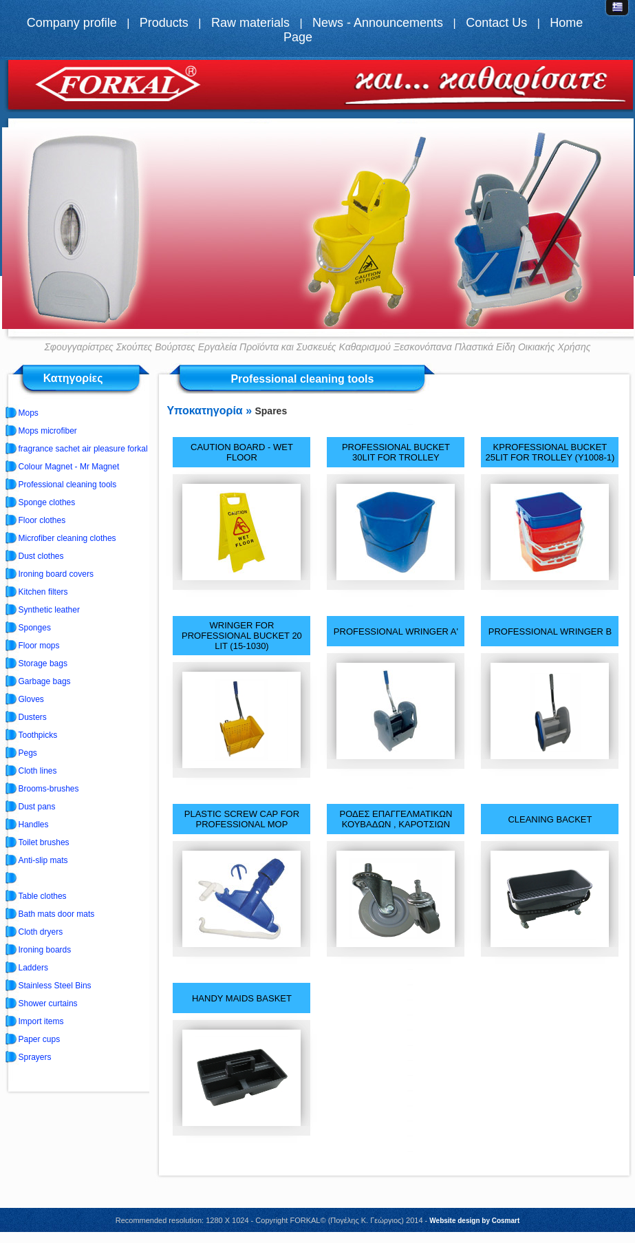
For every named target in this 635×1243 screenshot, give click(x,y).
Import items (41, 1021)
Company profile (72, 23)
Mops (29, 413)
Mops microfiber (48, 431)
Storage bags (43, 663)
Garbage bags (45, 681)
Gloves (31, 699)
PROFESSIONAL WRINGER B (550, 631)
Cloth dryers (41, 932)
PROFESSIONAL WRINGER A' (396, 631)
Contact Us (496, 23)
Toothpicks (38, 735)
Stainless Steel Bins (55, 985)
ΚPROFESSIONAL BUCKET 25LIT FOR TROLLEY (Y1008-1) (550, 452)
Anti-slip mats (43, 860)
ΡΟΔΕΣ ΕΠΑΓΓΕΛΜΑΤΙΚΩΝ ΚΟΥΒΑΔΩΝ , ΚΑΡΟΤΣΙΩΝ (396, 819)
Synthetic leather (49, 610)
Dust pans (37, 806)
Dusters (33, 717)
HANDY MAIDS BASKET (242, 998)
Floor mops (39, 645)
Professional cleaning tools (68, 484)
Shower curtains (48, 1003)
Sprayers (35, 1057)
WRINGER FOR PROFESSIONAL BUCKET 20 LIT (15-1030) (242, 635)
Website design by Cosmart (474, 1220)
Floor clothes (42, 520)
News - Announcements (377, 23)
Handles (34, 824)
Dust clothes (41, 556)
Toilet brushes (44, 842)
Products (164, 23)
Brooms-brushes (49, 789)
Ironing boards (45, 950)
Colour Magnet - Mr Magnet (69, 466)
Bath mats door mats (57, 914)
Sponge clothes (47, 502)
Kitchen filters (43, 592)
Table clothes (43, 896)
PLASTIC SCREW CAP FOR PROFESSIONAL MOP (241, 819)
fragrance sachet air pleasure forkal (83, 449)
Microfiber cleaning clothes (67, 538)
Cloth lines (38, 771)
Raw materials (250, 23)
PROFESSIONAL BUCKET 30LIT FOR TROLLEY (396, 452)
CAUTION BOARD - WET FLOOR (242, 452)
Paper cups (40, 1039)
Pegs (28, 753)
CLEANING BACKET (550, 819)
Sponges (35, 628)
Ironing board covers (56, 574)
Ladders (33, 968)
